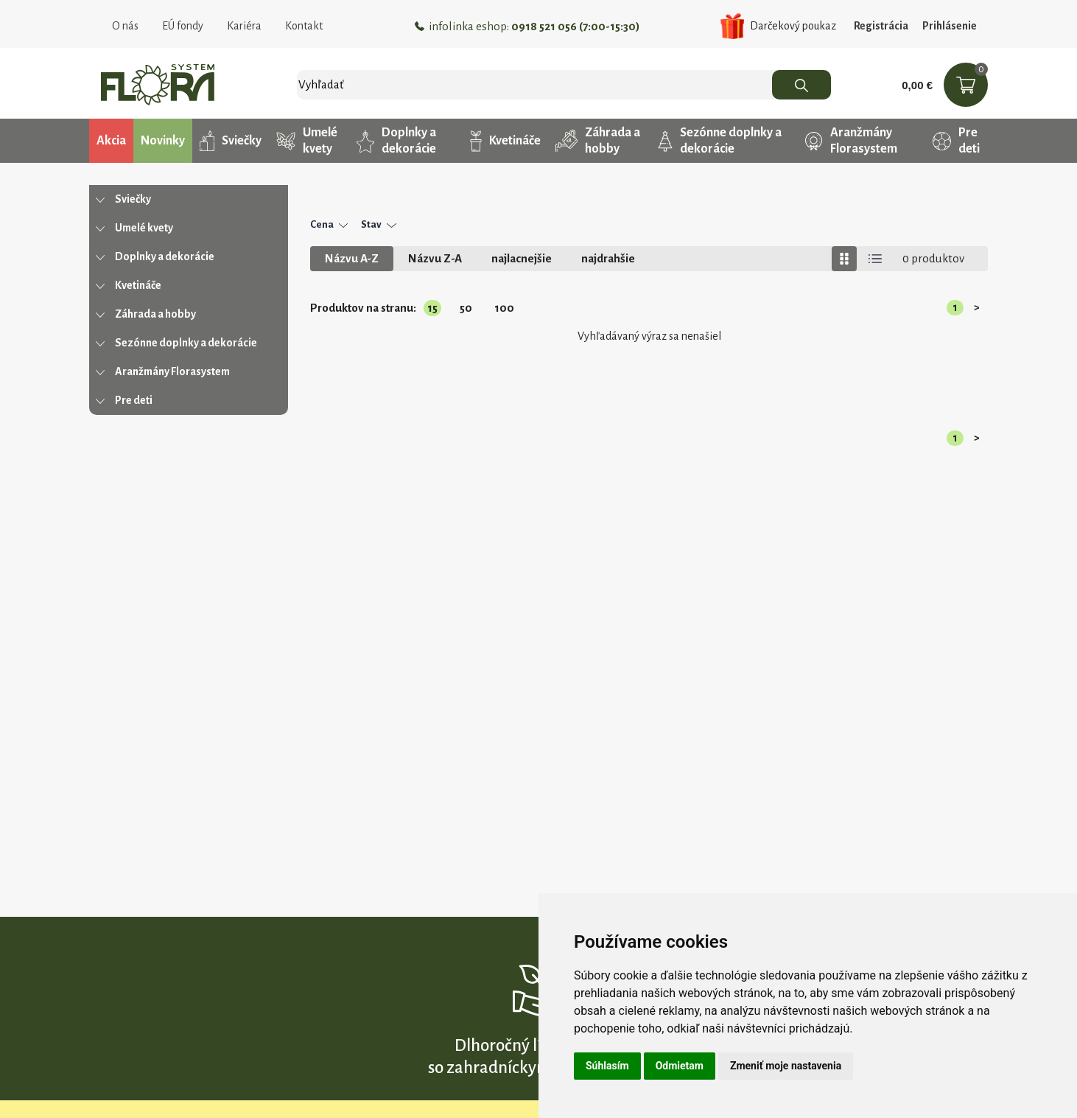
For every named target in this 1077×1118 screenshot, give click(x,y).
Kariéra (244, 26)
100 (504, 307)
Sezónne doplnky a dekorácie (720, 141)
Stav (378, 224)
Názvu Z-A (435, 258)
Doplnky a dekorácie (396, 141)
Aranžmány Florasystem (850, 141)
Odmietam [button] (680, 1066)
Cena (329, 224)
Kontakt (304, 26)
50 (466, 307)
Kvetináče (505, 140)
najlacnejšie (521, 258)
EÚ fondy (182, 26)
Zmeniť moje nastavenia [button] (785, 1066)
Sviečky (231, 140)
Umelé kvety (306, 141)
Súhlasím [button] (607, 1066)
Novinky (163, 140)
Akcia (111, 140)
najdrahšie (608, 258)
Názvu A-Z (352, 258)
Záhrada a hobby (597, 141)
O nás (125, 26)
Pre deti (956, 141)
